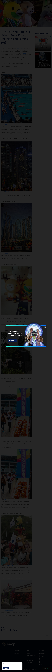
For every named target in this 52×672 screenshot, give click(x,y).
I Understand (6, 668)
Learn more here (13, 665)
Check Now (12, 340)
